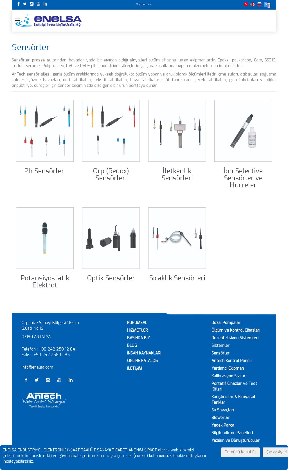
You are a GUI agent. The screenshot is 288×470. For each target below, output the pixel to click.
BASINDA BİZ (138, 338)
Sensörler (221, 353)
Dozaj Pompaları (226, 322)
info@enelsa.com (37, 367)
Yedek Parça (223, 425)
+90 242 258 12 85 (51, 355)
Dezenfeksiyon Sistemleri (235, 338)
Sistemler (221, 345)
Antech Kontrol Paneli (231, 360)
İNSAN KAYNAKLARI (144, 353)
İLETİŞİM (134, 368)
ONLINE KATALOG (142, 360)
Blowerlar (221, 417)
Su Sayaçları (223, 410)
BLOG (132, 345)
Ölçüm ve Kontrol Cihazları (236, 330)
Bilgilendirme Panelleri (232, 433)
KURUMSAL (137, 322)
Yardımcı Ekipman (228, 368)
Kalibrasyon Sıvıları (229, 376)
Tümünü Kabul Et (240, 452)
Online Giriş (144, 4)
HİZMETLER (137, 330)
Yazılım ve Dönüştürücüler (236, 440)
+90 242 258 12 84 (57, 349)
